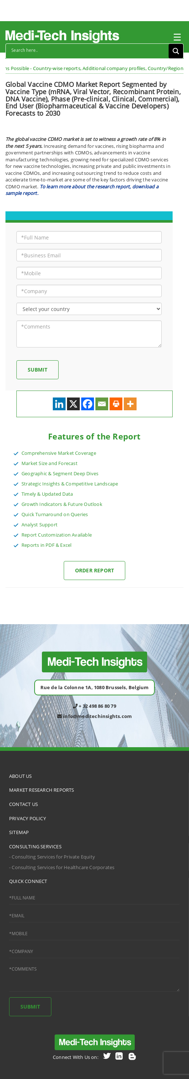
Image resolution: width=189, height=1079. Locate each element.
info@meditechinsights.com (94, 716)
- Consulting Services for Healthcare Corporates (61, 867)
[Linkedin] (59, 404)
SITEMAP (19, 832)
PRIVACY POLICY (27, 818)
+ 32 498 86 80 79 (94, 706)
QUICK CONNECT (28, 881)
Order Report (94, 570)
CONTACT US (23, 804)
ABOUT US (20, 776)
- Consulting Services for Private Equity (52, 856)
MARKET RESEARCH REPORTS (41, 790)
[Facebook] (87, 404)
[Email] (101, 404)
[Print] (116, 404)
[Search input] (89, 50)
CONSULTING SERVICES (35, 846)
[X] (73, 404)
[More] (130, 404)
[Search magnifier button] (176, 51)
